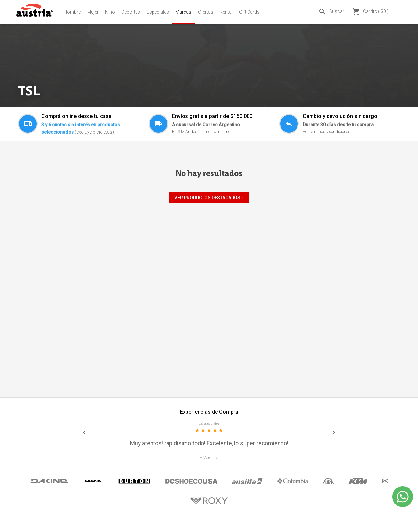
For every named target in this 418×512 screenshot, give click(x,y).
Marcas (183, 12)
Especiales (158, 12)
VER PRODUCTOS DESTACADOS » (209, 197)
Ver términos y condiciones (326, 131)
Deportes (130, 12)
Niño (110, 12)
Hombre (72, 12)
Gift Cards (249, 12)
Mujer (93, 12)
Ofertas (205, 12)
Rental (226, 12)
